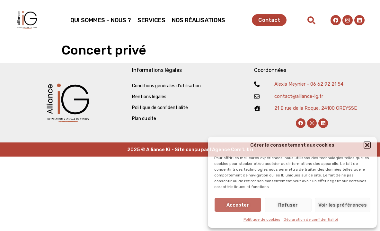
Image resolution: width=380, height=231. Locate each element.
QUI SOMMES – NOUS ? (100, 20)
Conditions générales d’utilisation (166, 86)
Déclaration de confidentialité (311, 219)
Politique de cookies (261, 219)
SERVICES (151, 20)
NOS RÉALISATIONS (198, 20)
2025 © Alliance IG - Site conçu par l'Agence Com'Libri (190, 149)
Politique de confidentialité (160, 107)
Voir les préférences (342, 205)
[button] (367, 145)
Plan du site (144, 118)
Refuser (288, 205)
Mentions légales (149, 96)
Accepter (237, 205)
